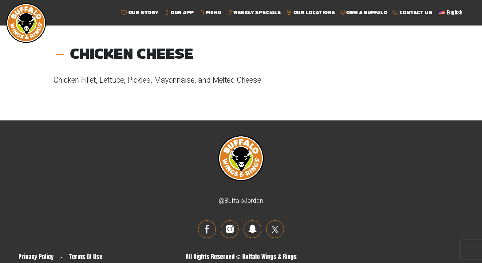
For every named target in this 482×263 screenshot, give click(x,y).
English (451, 12)
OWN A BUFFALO (363, 13)
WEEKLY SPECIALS (253, 13)
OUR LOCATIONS (310, 13)
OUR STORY (139, 13)
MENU (210, 13)
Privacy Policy (36, 256)
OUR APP (178, 13)
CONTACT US (412, 13)
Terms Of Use (85, 256)
